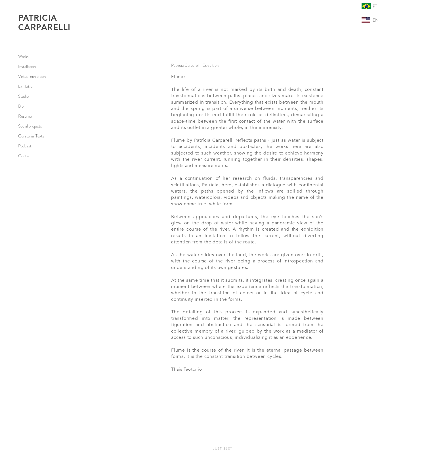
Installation (27, 66)
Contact (25, 156)
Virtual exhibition (32, 76)
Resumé (25, 116)
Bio (21, 106)
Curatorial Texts (31, 136)
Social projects (30, 126)
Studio (23, 96)
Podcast (25, 146)
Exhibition (26, 86)
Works (23, 56)
